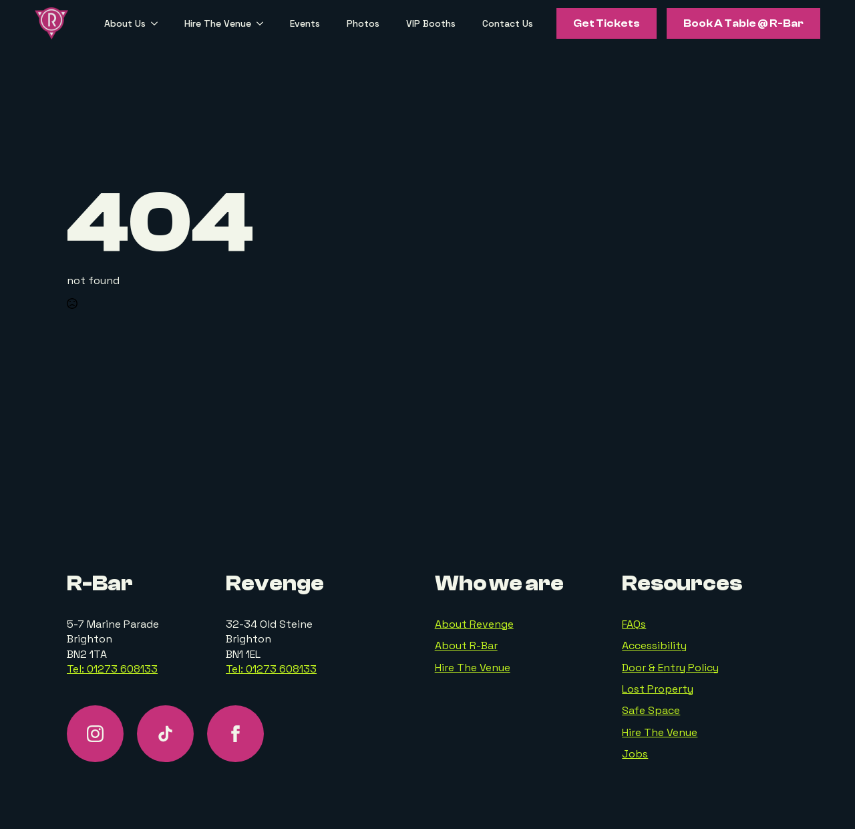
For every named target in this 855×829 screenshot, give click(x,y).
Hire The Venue (217, 23)
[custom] (165, 733)
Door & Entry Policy (670, 668)
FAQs (634, 624)
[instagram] (95, 733)
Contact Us (507, 23)
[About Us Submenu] (158, 23)
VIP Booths (431, 23)
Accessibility (654, 645)
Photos (363, 23)
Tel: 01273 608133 (112, 669)
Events (305, 23)
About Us (125, 23)
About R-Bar (466, 645)
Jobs (635, 754)
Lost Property (657, 689)
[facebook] (235, 733)
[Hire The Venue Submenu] (264, 23)
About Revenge (474, 624)
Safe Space (651, 710)
